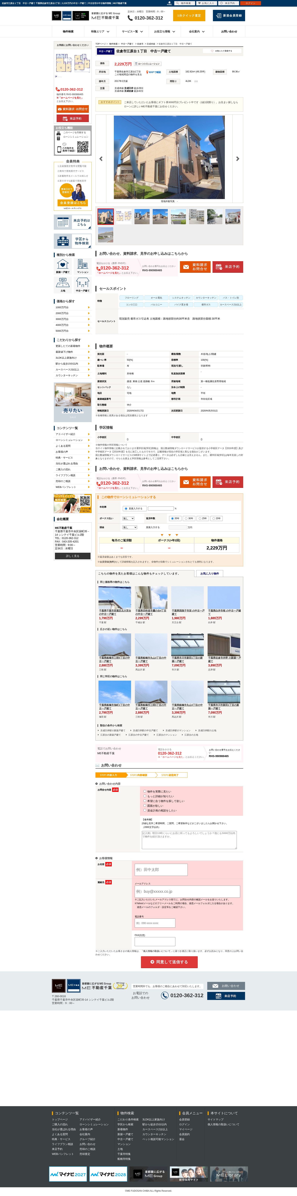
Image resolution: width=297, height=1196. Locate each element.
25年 (203, 518)
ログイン (184, 1127)
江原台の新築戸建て (110, 735)
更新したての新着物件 (68, 346)
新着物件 (122, 1132)
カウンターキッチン (67, 375)
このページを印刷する (74, 132)
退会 (181, 1142)
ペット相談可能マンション (158, 1142)
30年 (189, 518)
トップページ (60, 1122)
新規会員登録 (232, 15)
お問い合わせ (229, 31)
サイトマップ (216, 1122)
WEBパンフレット (66, 487)
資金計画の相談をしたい (153, 810)
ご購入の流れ (63, 469)
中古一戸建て (83, 290)
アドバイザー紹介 (65, 434)
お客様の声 (62, 451)
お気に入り (206, 3)
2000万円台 (62, 313)
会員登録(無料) (107, 561)
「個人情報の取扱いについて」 (157, 954)
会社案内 (85, 1137)
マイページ (185, 1132)
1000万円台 (62, 307)
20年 (217, 518)
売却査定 (85, 1157)
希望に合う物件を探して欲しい (157, 801)
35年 (175, 518)
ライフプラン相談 (65, 475)
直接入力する (135, 508)
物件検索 (68, 31)
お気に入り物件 (209, 573)
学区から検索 (125, 1127)
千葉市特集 (124, 1157)
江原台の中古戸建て (138, 735)
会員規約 (184, 1137)
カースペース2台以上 (67, 369)
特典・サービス (64, 457)
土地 (63, 290)
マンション (82, 272)
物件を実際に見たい (150, 791)
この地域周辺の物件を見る (128, 74)
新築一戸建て (63, 272)
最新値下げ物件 (64, 351)
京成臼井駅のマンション (178, 730)
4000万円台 (62, 325)
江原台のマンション (166, 735)
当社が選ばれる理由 (67, 463)
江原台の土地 (191, 735)
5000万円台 (62, 330)
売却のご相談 (63, 481)
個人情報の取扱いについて (223, 1127)
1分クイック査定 (189, 15)
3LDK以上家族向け (66, 357)
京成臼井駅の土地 (207, 730)
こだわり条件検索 (128, 1122)
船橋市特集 (124, 1162)
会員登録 (184, 1122)
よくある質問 (63, 445)
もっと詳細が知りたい (152, 796)
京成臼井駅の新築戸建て (112, 730)
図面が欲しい (146, 805)
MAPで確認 (153, 72)
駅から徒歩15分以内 (67, 363)
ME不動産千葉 (106, 753)
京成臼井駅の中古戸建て (145, 730)
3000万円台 (62, 319)
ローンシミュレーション (75, 137)
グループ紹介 (87, 1142)
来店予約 (57, 1152)
